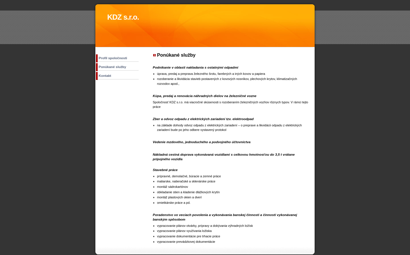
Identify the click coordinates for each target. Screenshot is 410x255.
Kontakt (105, 76)
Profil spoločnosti (113, 58)
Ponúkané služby (112, 67)
